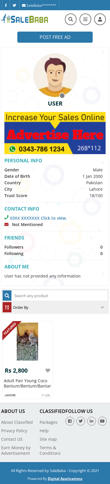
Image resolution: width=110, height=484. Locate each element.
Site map (48, 439)
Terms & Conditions (50, 450)
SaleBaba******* (39, 5)
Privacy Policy (14, 430)
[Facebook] (6, 5)
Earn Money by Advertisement (16, 450)
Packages (48, 422)
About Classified (17, 422)
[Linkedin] (91, 421)
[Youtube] (102, 421)
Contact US (12, 439)
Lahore (10, 395)
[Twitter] (14, 5)
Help (44, 430)
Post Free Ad (55, 37)
